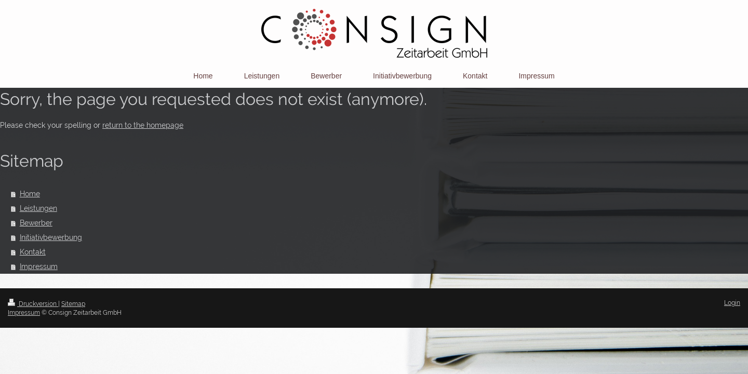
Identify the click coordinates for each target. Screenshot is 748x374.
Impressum (39, 266)
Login (732, 302)
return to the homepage (142, 125)
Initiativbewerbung (51, 237)
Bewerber (36, 223)
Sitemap (73, 304)
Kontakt (33, 252)
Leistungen (38, 208)
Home (30, 194)
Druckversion (33, 304)
